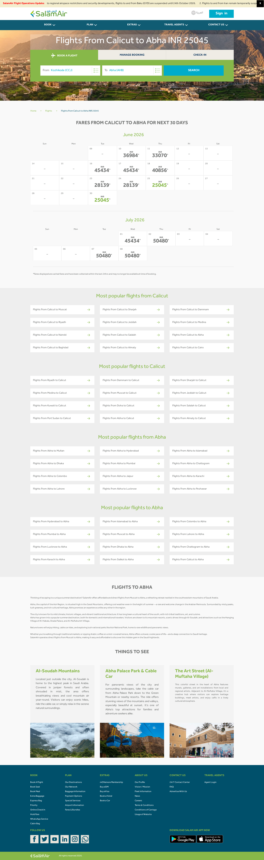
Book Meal (35, 792)
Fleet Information (143, 792)
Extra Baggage (37, 796)
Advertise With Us (178, 792)
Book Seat (35, 787)
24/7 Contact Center (180, 782)
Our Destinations (73, 782)
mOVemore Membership (111, 782)
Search (193, 70)
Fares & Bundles (72, 810)
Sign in (221, 14)
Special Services (72, 801)
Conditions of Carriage (146, 810)
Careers (138, 801)
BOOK (48, 25)
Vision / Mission (142, 787)
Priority (33, 805)
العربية (197, 13)
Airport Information (74, 805)
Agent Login (210, 782)
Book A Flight (36, 782)
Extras (132, 25)
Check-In (199, 55)
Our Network (71, 787)
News (137, 796)
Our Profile (140, 782)
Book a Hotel (106, 796)
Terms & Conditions (144, 805)
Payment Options (73, 796)
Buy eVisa (104, 792)
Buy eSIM (104, 787)
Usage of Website (143, 815)
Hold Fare (34, 815)
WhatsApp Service (39, 819)
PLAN (90, 25)
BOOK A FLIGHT (64, 55)
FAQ (172, 787)
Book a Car (105, 801)
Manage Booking (132, 55)
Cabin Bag (35, 824)
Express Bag (36, 801)
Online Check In (37, 810)
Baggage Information (75, 792)
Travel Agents (174, 25)
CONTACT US (216, 25)
